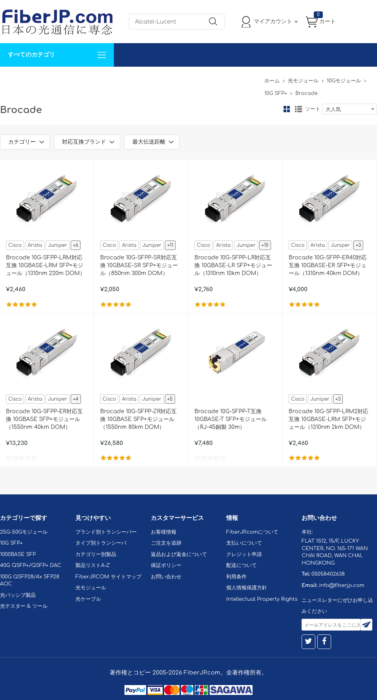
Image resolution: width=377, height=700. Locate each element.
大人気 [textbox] (333, 109)
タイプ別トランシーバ (100, 543)
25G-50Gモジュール (24, 532)
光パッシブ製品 (18, 595)
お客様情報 (163, 532)
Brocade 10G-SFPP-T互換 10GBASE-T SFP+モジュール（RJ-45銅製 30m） (230, 419)
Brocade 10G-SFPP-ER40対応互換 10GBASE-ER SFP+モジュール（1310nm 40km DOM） (328, 265)
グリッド (286, 109)
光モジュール (303, 81)
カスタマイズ (47, 78)
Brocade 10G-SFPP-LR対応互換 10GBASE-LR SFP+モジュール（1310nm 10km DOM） (233, 265)
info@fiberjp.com (341, 585)
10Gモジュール (344, 81)
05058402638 (328, 574)
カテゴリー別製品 (95, 554)
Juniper (57, 245)
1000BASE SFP (18, 554)
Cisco (15, 245)
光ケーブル (88, 599)
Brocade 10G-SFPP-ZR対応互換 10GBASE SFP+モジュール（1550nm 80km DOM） (138, 419)
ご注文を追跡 (166, 543)
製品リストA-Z (92, 565)
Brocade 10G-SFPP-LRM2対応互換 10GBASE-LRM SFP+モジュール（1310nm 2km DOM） (328, 419)
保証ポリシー (166, 565)
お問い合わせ (120, 78)
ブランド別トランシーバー (106, 532)
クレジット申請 (244, 554)
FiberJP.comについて (175, 78)
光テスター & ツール (24, 606)
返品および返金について (179, 554)
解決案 (13, 78)
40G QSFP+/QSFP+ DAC (30, 565)
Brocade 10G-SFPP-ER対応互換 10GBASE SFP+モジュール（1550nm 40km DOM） (44, 419)
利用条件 (236, 577)
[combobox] (349, 109)
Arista (34, 245)
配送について (241, 565)
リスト (298, 109)
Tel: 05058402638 (236, 78)
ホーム (272, 81)
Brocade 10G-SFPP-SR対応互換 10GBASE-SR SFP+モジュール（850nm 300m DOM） (139, 265)
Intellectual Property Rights (261, 599)
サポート (84, 78)
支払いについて (244, 543)
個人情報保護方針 (246, 588)
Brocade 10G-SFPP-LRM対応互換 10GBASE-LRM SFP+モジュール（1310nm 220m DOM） (45, 265)
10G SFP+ (275, 93)
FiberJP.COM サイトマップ (108, 577)
